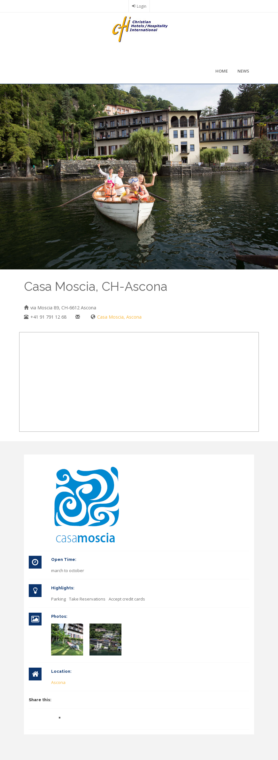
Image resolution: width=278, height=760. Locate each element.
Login (141, 6)
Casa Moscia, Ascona (119, 317)
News (243, 71)
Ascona (58, 682)
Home (221, 71)
